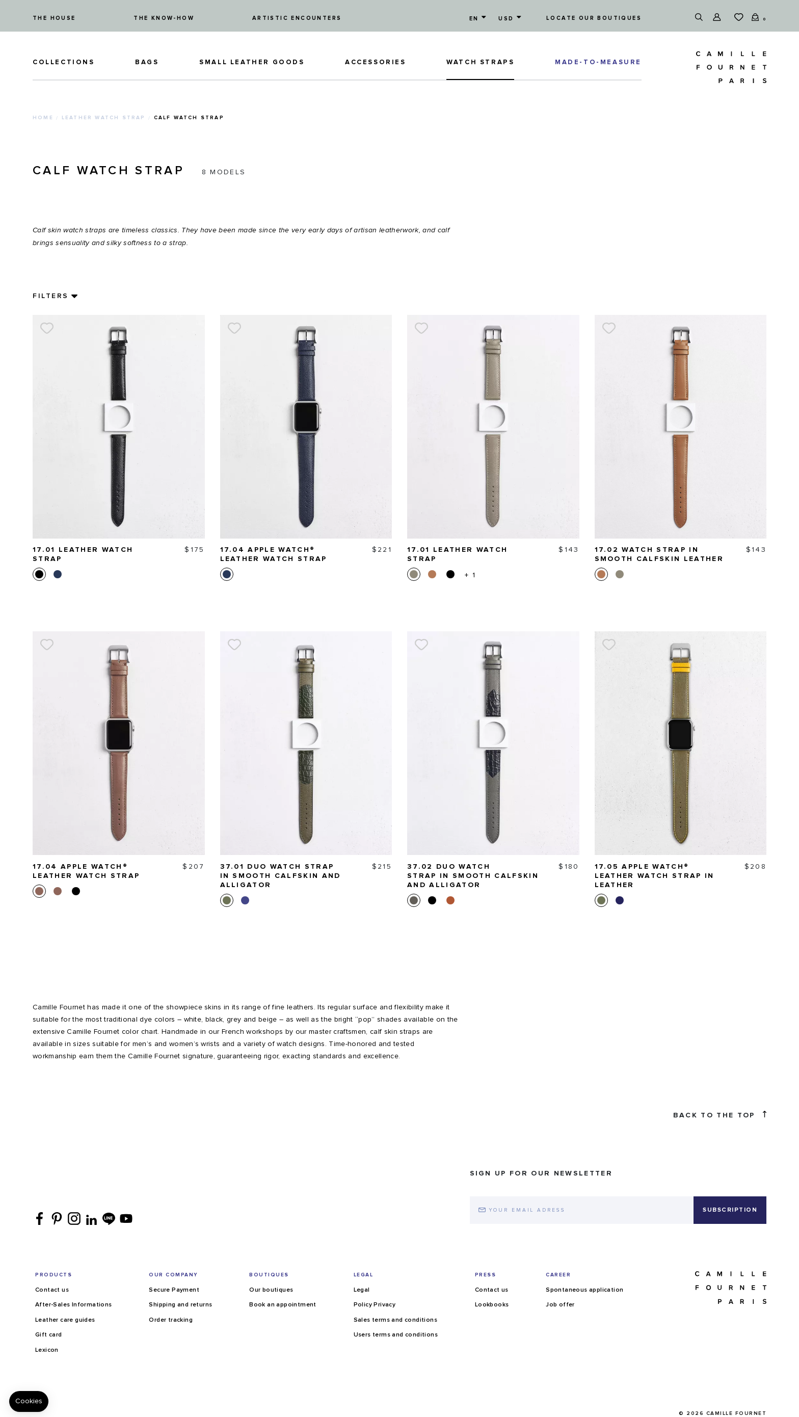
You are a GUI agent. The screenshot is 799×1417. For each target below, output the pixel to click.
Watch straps (480, 62)
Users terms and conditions (396, 1335)
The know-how (164, 18)
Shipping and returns (180, 1305)
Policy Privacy (375, 1305)
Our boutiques (271, 1290)
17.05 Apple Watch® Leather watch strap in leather (654, 876)
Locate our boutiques (594, 18)
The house (54, 18)
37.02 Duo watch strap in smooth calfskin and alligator (473, 876)
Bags (146, 62)
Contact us (52, 1290)
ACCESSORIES (375, 62)
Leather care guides (65, 1320)
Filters (51, 296)
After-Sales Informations (73, 1305)
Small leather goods (251, 62)
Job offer (560, 1305)
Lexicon (47, 1350)
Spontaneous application (584, 1290)
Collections (64, 62)
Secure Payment (174, 1290)
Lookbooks (492, 1305)
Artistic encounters (297, 18)
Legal (362, 1290)
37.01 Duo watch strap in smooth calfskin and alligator (280, 876)
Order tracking (171, 1320)
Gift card (48, 1335)
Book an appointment (282, 1305)
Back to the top (719, 1115)
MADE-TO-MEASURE (598, 62)
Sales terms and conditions (395, 1320)
